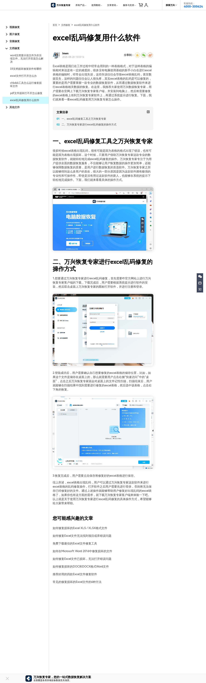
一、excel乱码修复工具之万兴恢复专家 (84, 118)
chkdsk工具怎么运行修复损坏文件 (26, 84)
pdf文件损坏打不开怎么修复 (26, 93)
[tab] (25, 27)
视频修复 (14, 27)
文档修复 (14, 48)
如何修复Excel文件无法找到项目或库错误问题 (82, 535)
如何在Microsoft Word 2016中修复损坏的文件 (82, 551)
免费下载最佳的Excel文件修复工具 (75, 543)
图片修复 (14, 34)
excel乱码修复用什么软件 (24, 100)
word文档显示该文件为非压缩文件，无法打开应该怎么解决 (26, 58)
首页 (55, 25)
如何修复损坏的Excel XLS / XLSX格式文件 (80, 528)
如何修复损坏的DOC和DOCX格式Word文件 (81, 566)
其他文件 (14, 107)
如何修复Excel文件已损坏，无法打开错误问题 (82, 558)
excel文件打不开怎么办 (23, 75)
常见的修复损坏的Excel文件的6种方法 (77, 582)
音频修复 (14, 41)
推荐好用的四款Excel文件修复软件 (75, 574)
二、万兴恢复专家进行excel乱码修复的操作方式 (89, 124)
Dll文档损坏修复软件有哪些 (25, 68)
